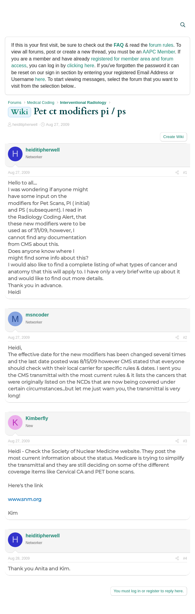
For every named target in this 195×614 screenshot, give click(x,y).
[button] (13, 25)
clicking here (80, 65)
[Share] (177, 172)
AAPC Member (159, 51)
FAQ (119, 45)
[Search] (182, 25)
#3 (185, 441)
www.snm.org (24, 499)
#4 (185, 558)
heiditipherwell (24, 124)
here (40, 79)
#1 (185, 172)
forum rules (161, 45)
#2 (185, 337)
